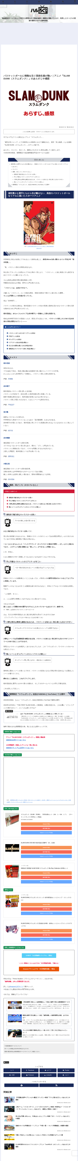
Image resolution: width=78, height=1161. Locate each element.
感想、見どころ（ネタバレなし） (21, 172)
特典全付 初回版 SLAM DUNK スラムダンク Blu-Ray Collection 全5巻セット (44, 861)
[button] (66, 1053)
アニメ (6, 1039)
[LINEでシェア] (11, 1053)
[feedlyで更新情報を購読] (37, 1062)
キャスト (13, 170)
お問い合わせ (46, 1155)
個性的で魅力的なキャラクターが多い (24, 175)
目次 (36, 160)
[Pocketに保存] (66, 1048)
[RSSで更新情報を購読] (41, 1062)
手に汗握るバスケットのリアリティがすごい (26, 178)
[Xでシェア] (11, 1048)
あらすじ (13, 167)
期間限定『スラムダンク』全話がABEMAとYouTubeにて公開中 (30, 187)
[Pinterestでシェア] (29, 1053)
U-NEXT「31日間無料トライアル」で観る (39, 928)
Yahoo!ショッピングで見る (61, 829)
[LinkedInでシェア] (47, 1053)
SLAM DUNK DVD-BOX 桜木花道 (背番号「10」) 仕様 (38, 839)
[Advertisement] (39, 60)
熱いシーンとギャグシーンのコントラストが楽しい (28, 184)
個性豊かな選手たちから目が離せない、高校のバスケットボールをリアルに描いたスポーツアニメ (39, 164)
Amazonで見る (28, 829)
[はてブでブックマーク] (47, 1048)
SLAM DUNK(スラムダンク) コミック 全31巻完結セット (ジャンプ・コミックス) (46, 884)
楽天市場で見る (45, 829)
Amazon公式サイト (16, 959)
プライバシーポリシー (34, 1155)
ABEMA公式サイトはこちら (16, 745)
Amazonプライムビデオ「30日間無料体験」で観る (39, 941)
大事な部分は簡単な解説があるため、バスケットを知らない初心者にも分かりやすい (39, 181)
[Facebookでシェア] (29, 1048)
